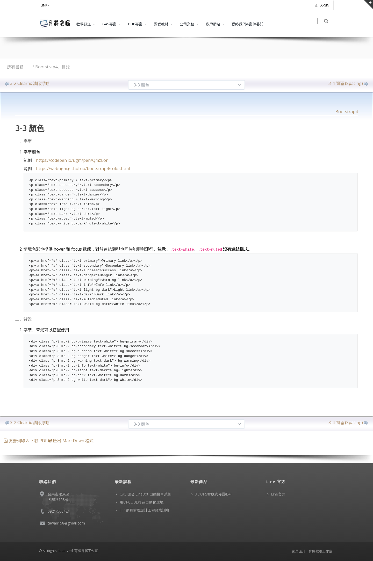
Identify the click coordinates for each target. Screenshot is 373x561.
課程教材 (161, 23)
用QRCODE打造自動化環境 (141, 502)
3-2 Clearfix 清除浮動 (27, 83)
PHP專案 (135, 23)
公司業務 (187, 23)
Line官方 (278, 494)
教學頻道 (83, 23)
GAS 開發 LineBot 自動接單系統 (145, 494)
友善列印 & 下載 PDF (26, 440)
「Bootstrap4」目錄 (50, 67)
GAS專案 (109, 23)
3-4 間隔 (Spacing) (348, 83)
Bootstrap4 (346, 111)
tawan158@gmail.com (66, 523)
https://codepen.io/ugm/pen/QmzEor (72, 160)
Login (323, 5)
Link (44, 5)
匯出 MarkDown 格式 (71, 440)
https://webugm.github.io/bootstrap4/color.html (83, 168)
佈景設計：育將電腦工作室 (312, 551)
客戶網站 (213, 23)
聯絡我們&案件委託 (247, 23)
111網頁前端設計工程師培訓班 (144, 510)
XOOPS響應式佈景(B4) (213, 494)
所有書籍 (15, 67)
